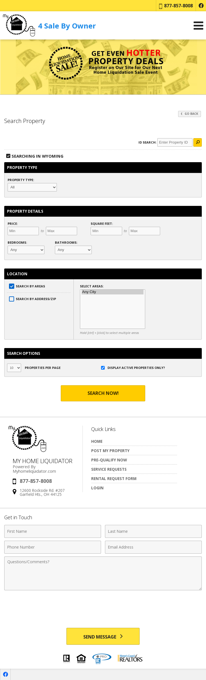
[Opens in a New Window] (201, 5)
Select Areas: (92, 286)
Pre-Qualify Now (109, 460)
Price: (13, 223)
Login (97, 487)
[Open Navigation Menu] (198, 25)
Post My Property (110, 450)
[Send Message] (103, 636)
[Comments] (103, 573)
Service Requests (109, 469)
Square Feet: (102, 223)
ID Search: (147, 142)
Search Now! (103, 393)
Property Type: (21, 180)
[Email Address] (153, 547)
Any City (113, 292)
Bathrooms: (66, 242)
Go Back (189, 114)
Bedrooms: (17, 242)
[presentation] (103, 607)
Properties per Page (34, 368)
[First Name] (52, 531)
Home (96, 441)
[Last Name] (153, 531)
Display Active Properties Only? (133, 368)
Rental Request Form (113, 478)
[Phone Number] (52, 547)
